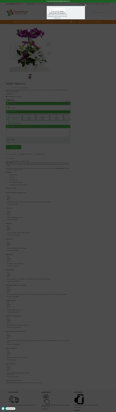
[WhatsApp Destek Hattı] (8, 408)
